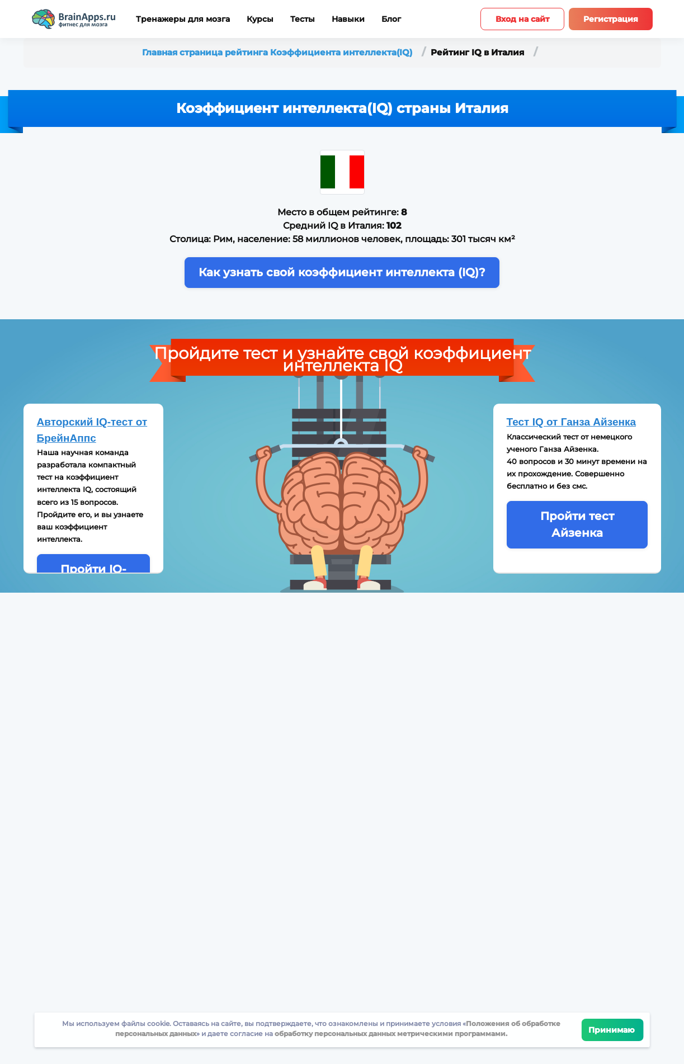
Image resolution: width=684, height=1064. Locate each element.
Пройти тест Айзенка (577, 524)
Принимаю (613, 1030)
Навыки (348, 19)
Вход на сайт (522, 19)
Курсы (260, 19)
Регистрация (610, 19)
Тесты (302, 19)
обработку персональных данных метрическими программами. (390, 1033)
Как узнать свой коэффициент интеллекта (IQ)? (342, 272)
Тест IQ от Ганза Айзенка (571, 422)
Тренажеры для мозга (183, 19)
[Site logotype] (74, 19)
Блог (391, 19)
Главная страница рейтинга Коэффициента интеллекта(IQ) (278, 52)
